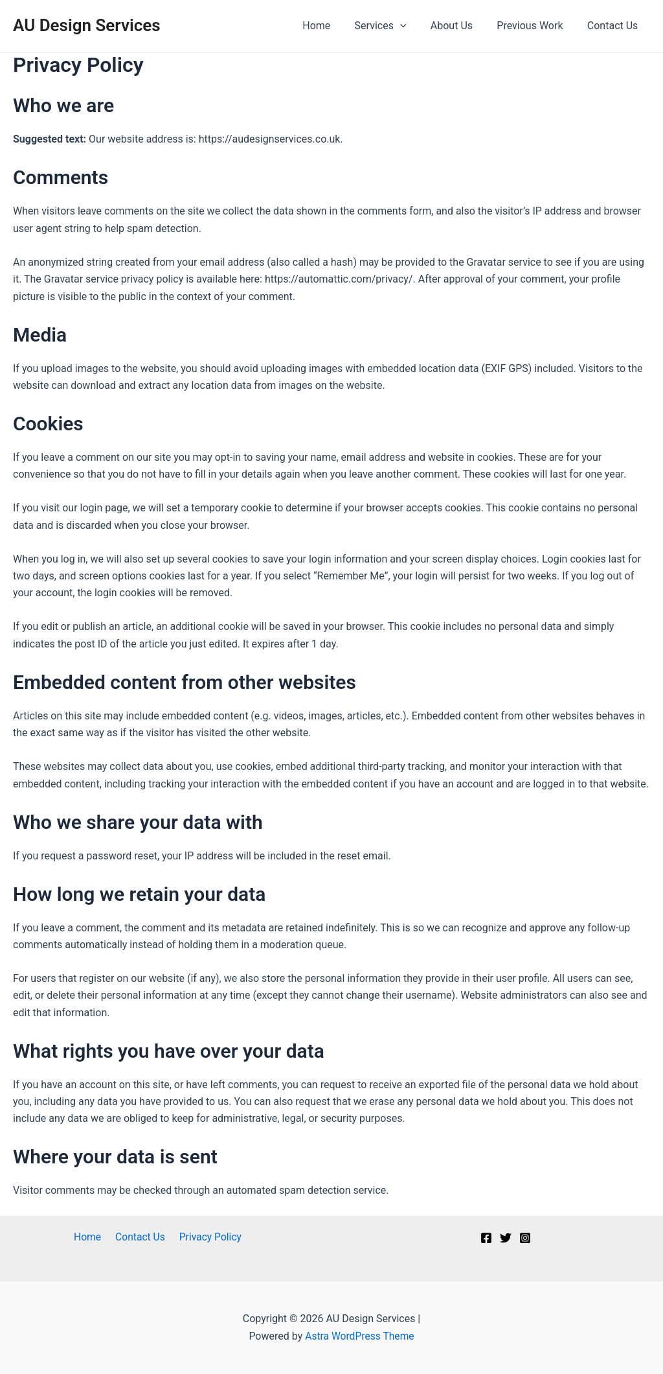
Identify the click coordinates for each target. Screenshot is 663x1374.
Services (392, 26)
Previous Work (535, 25)
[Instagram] (525, 1238)
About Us (460, 25)
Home (332, 25)
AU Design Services (87, 25)
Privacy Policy (207, 1237)
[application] (412, 26)
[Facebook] (486, 1238)
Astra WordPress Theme (359, 1336)
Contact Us (614, 25)
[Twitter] (505, 1238)
